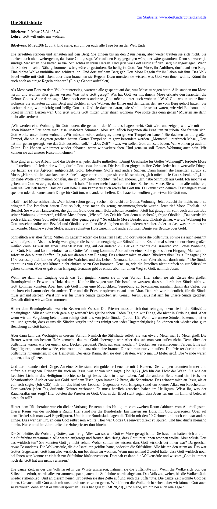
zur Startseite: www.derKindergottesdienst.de (171, 17)
